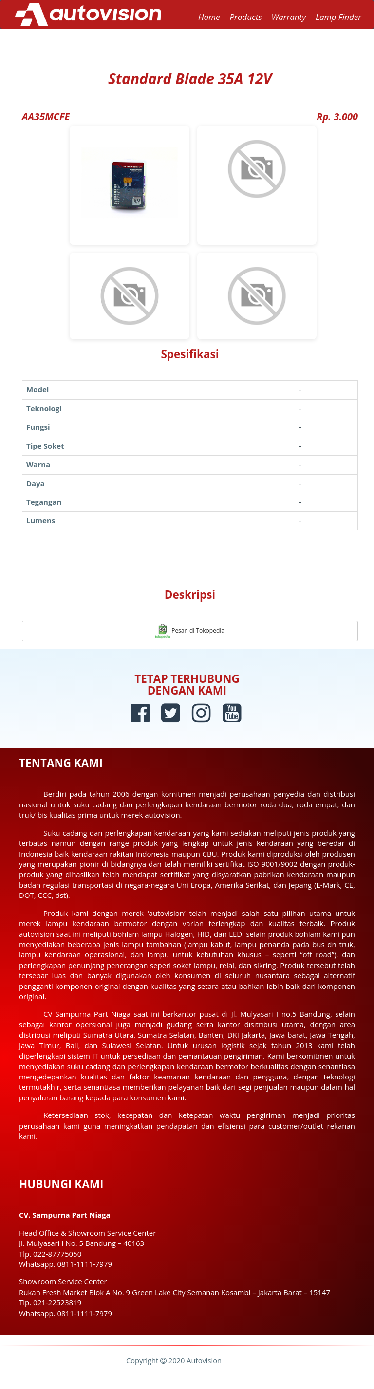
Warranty (289, 16)
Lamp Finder (338, 16)
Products (245, 16)
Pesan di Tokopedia (189, 631)
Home (209, 16)
